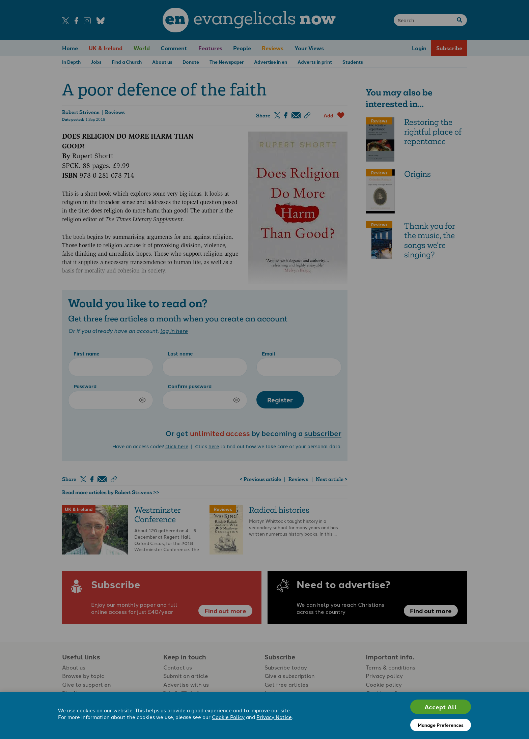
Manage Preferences (441, 724)
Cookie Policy (228, 716)
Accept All (440, 706)
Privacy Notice (274, 716)
